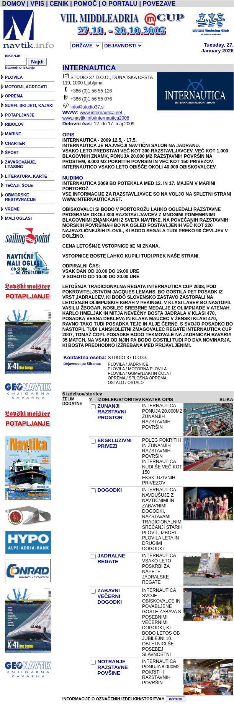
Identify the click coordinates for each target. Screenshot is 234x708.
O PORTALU (119, 3)
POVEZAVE (159, 3)
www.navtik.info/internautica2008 (95, 118)
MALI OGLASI (18, 218)
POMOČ (85, 3)
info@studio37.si (87, 107)
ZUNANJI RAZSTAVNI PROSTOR (112, 411)
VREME (12, 209)
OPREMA (14, 96)
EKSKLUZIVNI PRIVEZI (115, 443)
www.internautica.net (101, 112)
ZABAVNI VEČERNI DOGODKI (110, 596)
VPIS (37, 3)
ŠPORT (12, 152)
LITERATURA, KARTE (26, 176)
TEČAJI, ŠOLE (19, 185)
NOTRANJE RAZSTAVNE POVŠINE (113, 667)
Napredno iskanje (20, 68)
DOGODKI (110, 490)
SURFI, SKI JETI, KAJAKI (29, 105)
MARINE (13, 133)
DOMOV (13, 3)
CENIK (59, 3)
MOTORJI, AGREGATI (26, 86)
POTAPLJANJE (19, 115)
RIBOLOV (14, 124)
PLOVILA (14, 77)
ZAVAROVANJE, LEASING (20, 164)
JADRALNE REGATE (112, 558)
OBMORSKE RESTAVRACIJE (20, 197)
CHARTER (15, 143)
